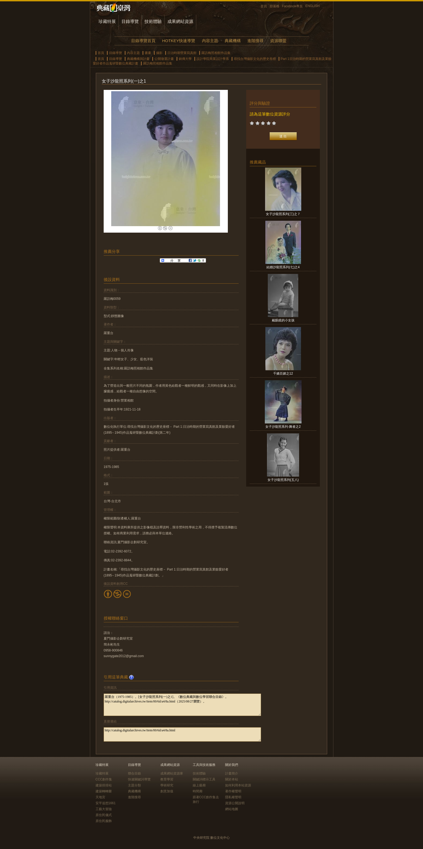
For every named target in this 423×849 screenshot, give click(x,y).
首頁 (263, 6)
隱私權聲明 (233, 797)
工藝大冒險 (104, 809)
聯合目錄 (134, 773)
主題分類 (134, 785)
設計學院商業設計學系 (213, 59)
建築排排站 (104, 785)
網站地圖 (231, 809)
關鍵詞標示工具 (204, 779)
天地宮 (100, 797)
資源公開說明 (235, 803)
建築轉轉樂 (104, 791)
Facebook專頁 (292, 6)
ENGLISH (312, 6)
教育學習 (166, 779)
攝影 (159, 53)
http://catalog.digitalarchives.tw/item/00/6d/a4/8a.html (182, 734)
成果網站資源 (180, 21)
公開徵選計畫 (164, 59)
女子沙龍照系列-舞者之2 (283, 427)
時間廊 (197, 791)
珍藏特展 (107, 21)
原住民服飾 (104, 821)
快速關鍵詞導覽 (139, 779)
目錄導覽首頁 (143, 40)
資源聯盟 (278, 40)
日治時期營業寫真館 (182, 53)
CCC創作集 (104, 779)
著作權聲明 (233, 791)
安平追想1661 (106, 803)
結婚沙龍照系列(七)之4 (283, 267)
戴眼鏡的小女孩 (283, 320)
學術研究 (166, 785)
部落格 (274, 6)
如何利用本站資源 (238, 785)
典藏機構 (233, 40)
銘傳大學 (185, 59)
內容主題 (210, 40)
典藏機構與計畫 (138, 59)
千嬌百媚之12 (283, 373)
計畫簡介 (231, 773)
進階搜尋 (255, 40)
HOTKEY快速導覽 (178, 40)
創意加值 (166, 791)
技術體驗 (153, 21)
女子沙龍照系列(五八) (283, 480)
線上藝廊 (199, 785)
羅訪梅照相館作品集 (216, 53)
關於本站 (231, 779)
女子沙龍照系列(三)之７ (283, 214)
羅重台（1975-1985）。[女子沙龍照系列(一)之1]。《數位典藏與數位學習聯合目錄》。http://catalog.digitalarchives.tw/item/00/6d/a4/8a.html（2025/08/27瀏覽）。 (182, 705)
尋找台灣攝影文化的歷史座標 (255, 59)
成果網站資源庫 (171, 773)
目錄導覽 (130, 21)
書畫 (148, 53)
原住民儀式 (104, 815)
